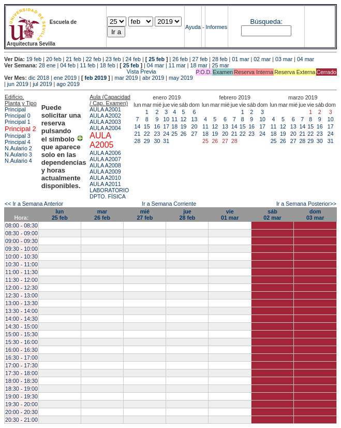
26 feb (180, 59)
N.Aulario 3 (18, 154)
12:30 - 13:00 (21, 295)
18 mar (198, 65)
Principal (15, 109)
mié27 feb (145, 214)
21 (138, 134)
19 (184, 126)
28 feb (220, 59)
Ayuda (193, 27)
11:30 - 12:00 (21, 280)
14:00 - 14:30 (21, 319)
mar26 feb (102, 214)
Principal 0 (18, 115)
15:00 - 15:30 (21, 334)
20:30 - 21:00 (21, 420)
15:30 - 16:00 (21, 342)
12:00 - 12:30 (21, 287)
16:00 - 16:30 (21, 350)
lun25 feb (60, 214)
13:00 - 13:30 (21, 303)
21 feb (73, 59)
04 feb (68, 65)
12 (184, 119)
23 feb (113, 59)
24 (166, 134)
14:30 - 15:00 (21, 326)
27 (194, 134)
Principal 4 (18, 142)
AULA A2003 (105, 122)
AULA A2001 (105, 109)
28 (138, 141)
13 (194, 119)
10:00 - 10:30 (21, 256)
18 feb (107, 65)
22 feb (93, 59)
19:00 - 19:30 (21, 396)
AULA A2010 (105, 178)
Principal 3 (18, 136)
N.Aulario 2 (18, 148)
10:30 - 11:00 (21, 264)
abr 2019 (153, 78)
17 (166, 126)
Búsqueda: (266, 21)
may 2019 (181, 78)
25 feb (157, 59)
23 (157, 134)
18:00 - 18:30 (21, 381)
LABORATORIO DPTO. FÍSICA (109, 193)
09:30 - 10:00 (21, 249)
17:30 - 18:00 (21, 373)
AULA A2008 (105, 165)
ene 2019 (65, 78)
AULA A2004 (105, 128)
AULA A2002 (105, 115)
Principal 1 (18, 122)
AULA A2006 (105, 153)
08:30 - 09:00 (21, 233)
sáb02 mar (272, 214)
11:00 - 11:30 (21, 272)
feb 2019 (95, 78)
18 (174, 126)
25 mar (220, 65)
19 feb (34, 59)
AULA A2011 (105, 184)
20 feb (54, 59)
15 (147, 126)
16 (157, 126)
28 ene (47, 65)
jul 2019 (42, 84)
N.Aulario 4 (18, 161)
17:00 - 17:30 (21, 365)
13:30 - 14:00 (21, 311)
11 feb (88, 65)
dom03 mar (315, 214)
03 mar (283, 59)
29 (147, 141)
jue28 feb (188, 214)
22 (147, 134)
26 (184, 134)
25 (174, 134)
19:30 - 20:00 (21, 404)
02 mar (262, 59)
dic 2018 (38, 78)
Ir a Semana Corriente (169, 204)
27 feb (200, 59)
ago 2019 (67, 84)
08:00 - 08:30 (21, 225)
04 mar (305, 59)
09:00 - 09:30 (21, 241)
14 (138, 126)
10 (166, 119)
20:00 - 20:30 (21, 412)
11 (174, 119)
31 (166, 141)
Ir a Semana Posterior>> (306, 204)
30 (157, 141)
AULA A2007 (105, 159)
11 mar (177, 65)
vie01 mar (230, 214)
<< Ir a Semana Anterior (34, 204)
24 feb (133, 59)
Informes (216, 27)
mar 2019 (126, 78)
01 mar (240, 59)
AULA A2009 (105, 171)
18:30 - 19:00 (21, 389)
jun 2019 (17, 84)
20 (194, 126)
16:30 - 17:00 (21, 357)
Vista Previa (80, 71)
